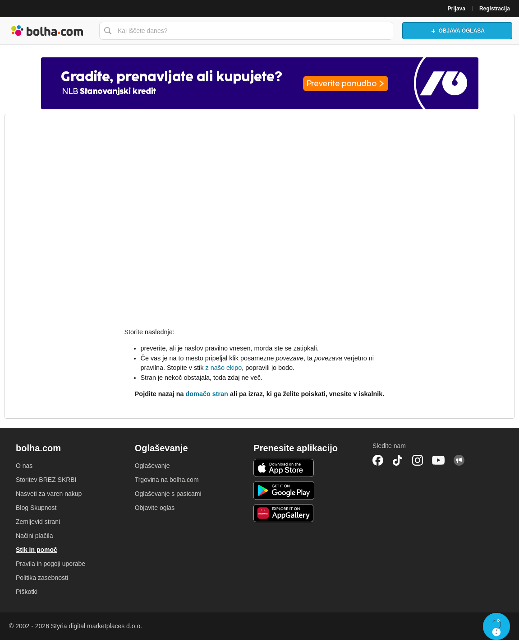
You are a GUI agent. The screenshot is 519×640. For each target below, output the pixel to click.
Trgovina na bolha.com (167, 479)
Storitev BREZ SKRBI (46, 479)
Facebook (377, 460)
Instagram (417, 460)
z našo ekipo (223, 367)
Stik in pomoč (36, 549)
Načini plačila (34, 535)
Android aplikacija (283, 490)
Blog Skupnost (36, 507)
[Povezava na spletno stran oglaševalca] (259, 83)
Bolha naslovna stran (47, 30)
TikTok (397, 460)
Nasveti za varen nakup (49, 493)
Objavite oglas (155, 507)
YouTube (438, 460)
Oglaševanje (152, 465)
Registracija (494, 8)
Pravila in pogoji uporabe (50, 563)
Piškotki (26, 591)
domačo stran (207, 393)
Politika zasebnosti (42, 577)
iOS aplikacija (283, 468)
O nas (24, 465)
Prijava (456, 8)
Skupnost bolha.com (459, 460)
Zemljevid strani (38, 521)
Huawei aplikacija (283, 513)
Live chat (496, 626)
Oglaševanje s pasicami (168, 493)
